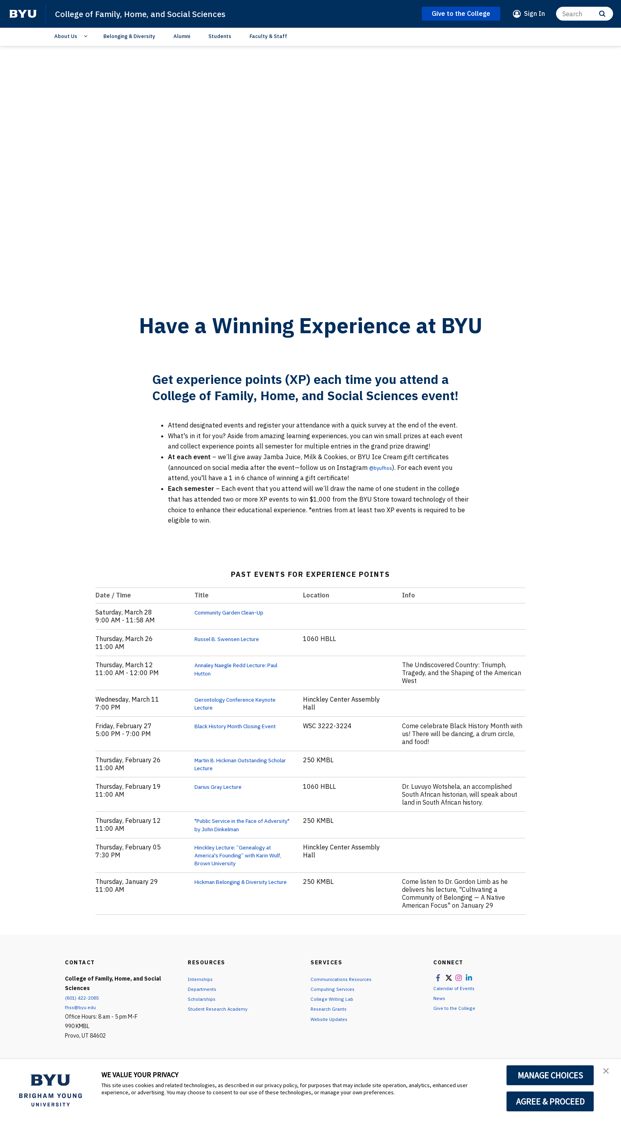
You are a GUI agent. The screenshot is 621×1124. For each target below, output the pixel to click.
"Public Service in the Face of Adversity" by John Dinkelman (238, 824)
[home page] (23, 14)
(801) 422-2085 (84, 997)
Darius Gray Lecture (223, 786)
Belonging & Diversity (129, 36)
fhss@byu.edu (82, 1006)
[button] (608, 1073)
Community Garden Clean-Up (237, 612)
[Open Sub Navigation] (87, 36)
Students (219, 36)
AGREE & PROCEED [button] (550, 1101)
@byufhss (383, 467)
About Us (65, 36)
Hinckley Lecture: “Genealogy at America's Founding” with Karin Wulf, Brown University (241, 854)
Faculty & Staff (268, 36)
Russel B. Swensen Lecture (233, 639)
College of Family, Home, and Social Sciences (153, 13)
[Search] (584, 14)
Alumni (181, 36)
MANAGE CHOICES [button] (550, 1075)
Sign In (534, 13)
